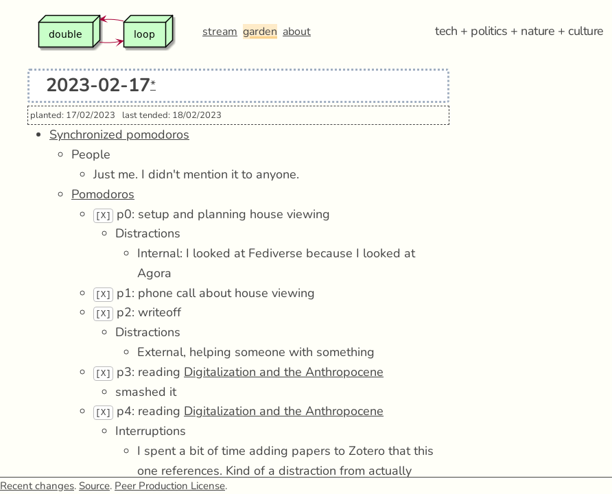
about (297, 31)
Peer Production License (170, 486)
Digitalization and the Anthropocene (284, 372)
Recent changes (37, 486)
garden (260, 31)
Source (94, 486)
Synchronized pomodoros (119, 134)
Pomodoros (102, 194)
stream (219, 31)
